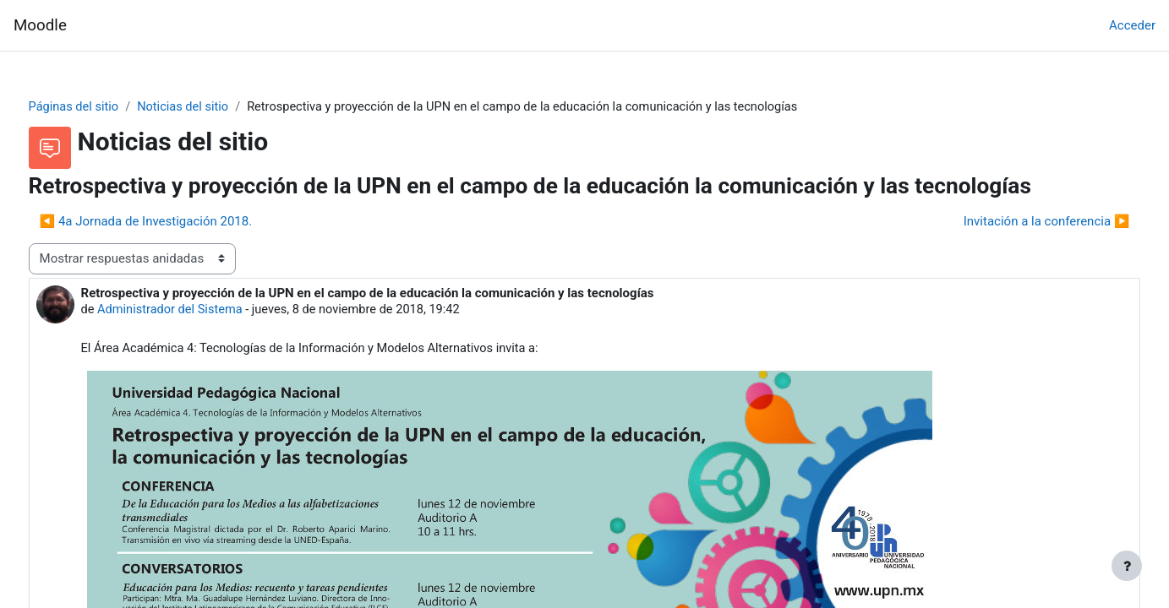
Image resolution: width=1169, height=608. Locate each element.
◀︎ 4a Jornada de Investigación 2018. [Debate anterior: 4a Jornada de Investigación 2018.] (177, 222)
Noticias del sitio (218, 107)
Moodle (40, 25)
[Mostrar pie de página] (1127, 566)
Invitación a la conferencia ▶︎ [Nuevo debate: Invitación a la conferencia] (1014, 222)
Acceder (1132, 25)
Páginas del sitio (106, 107)
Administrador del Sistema (204, 310)
